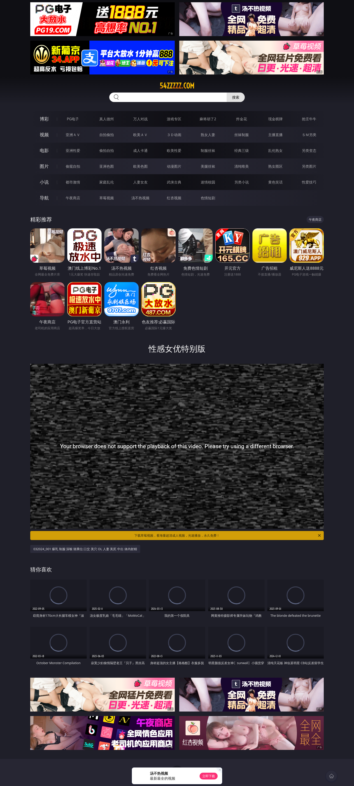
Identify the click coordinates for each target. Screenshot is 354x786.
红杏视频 (174, 197)
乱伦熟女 (275, 150)
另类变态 (309, 150)
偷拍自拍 (106, 150)
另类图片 (309, 166)
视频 (44, 135)
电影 (44, 150)
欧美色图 (140, 166)
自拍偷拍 (106, 134)
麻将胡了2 (208, 118)
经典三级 (241, 150)
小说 (44, 182)
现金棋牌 (275, 118)
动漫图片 (174, 166)
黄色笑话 (275, 182)
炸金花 (241, 118)
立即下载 (208, 776)
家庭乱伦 (106, 182)
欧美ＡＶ (140, 134)
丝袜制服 (241, 134)
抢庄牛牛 (309, 118)
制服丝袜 (208, 150)
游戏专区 (174, 118)
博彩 (44, 119)
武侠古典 (174, 182)
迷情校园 (208, 182)
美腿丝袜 (208, 166)
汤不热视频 (140, 197)
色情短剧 (208, 197)
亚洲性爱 (73, 150)
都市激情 (73, 182)
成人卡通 (140, 150)
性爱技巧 (309, 182)
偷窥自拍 (73, 166)
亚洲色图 (106, 166)
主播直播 (275, 134)
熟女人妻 (208, 134)
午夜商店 (73, 197)
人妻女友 (140, 182)
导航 (44, 198)
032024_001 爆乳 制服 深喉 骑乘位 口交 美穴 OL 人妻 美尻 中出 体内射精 (85, 549)
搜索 (235, 97)
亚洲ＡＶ (73, 134)
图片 (44, 166)
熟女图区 (275, 166)
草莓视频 (106, 197)
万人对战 (140, 118)
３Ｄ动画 (174, 134)
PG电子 (73, 118)
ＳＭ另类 (309, 134)
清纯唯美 (241, 166)
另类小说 (241, 182)
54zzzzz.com (177, 85)
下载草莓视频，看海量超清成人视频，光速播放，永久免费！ (227, 535)
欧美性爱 (174, 150)
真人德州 (106, 118)
